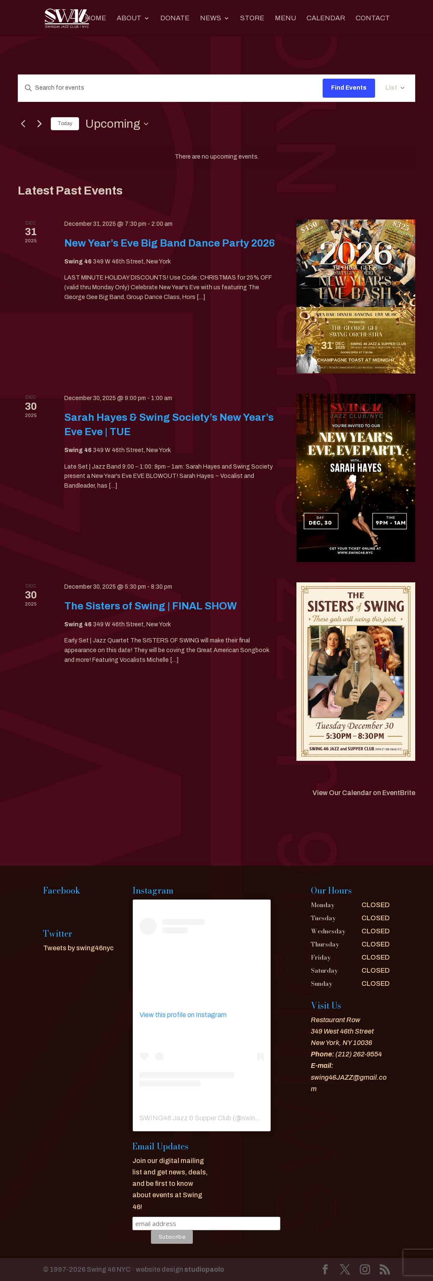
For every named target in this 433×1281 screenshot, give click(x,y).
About (129, 18)
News (210, 18)
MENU (285, 18)
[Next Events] (39, 124)
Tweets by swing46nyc (78, 948)
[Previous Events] (23, 124)
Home (95, 18)
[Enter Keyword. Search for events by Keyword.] (170, 88)
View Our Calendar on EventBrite (363, 792)
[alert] (216, 157)
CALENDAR (326, 18)
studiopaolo (204, 1269)
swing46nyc (260, 1118)
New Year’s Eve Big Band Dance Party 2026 (169, 243)
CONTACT (373, 18)
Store (252, 18)
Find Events (349, 88)
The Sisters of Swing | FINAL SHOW (150, 606)
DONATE (174, 18)
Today (65, 123)
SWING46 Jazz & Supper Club (185, 1118)
